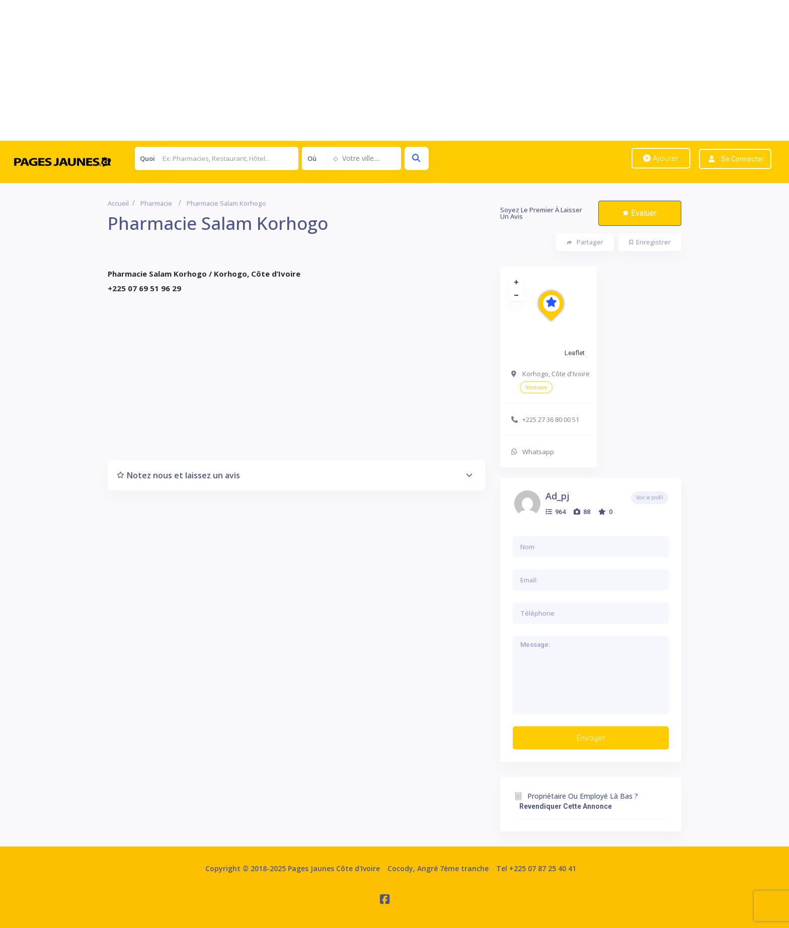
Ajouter (661, 158)
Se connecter (742, 159)
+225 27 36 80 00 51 (550, 419)
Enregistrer (650, 241)
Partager (585, 242)
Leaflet (575, 353)
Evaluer (639, 213)
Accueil (118, 203)
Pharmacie (156, 203)
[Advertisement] (302, 70)
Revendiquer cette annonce (565, 806)
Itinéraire (536, 387)
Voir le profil (649, 497)
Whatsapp (538, 451)
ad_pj (557, 496)
